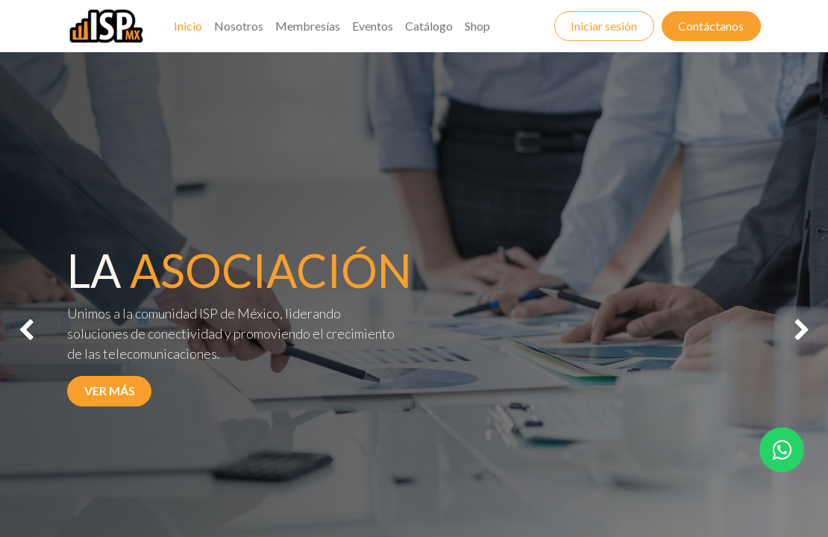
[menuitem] (188, 26)
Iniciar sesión (604, 26)
